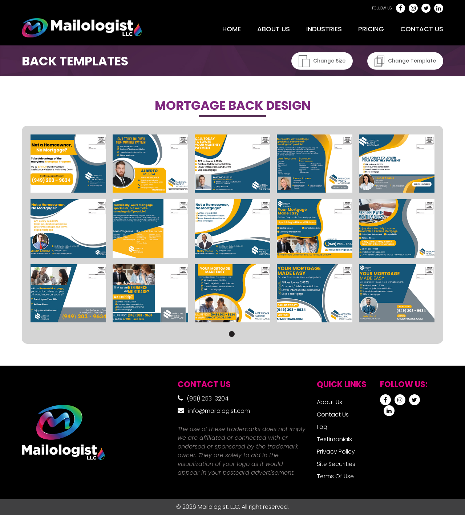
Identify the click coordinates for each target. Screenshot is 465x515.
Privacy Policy (336, 451)
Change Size (321, 61)
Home (231, 28)
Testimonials (334, 439)
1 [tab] (232, 334)
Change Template (405, 61)
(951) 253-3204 (208, 398)
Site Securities (336, 464)
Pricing (371, 28)
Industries (324, 28)
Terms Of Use (335, 476)
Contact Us (421, 28)
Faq (322, 427)
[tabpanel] (232, 228)
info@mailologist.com (219, 411)
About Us (273, 28)
